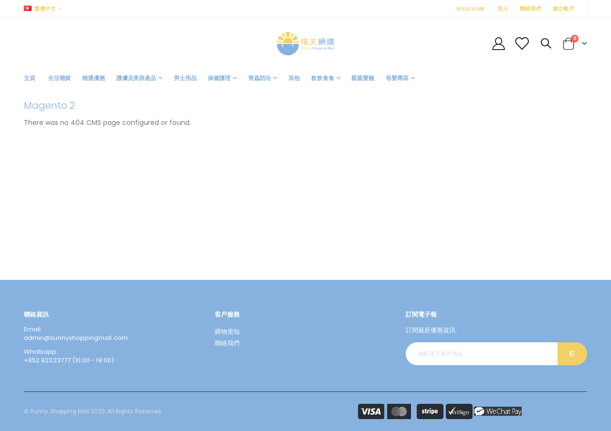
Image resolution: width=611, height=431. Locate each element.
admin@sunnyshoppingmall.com (76, 337)
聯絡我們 (530, 8)
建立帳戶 (563, 8)
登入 (502, 8)
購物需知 (227, 331)
